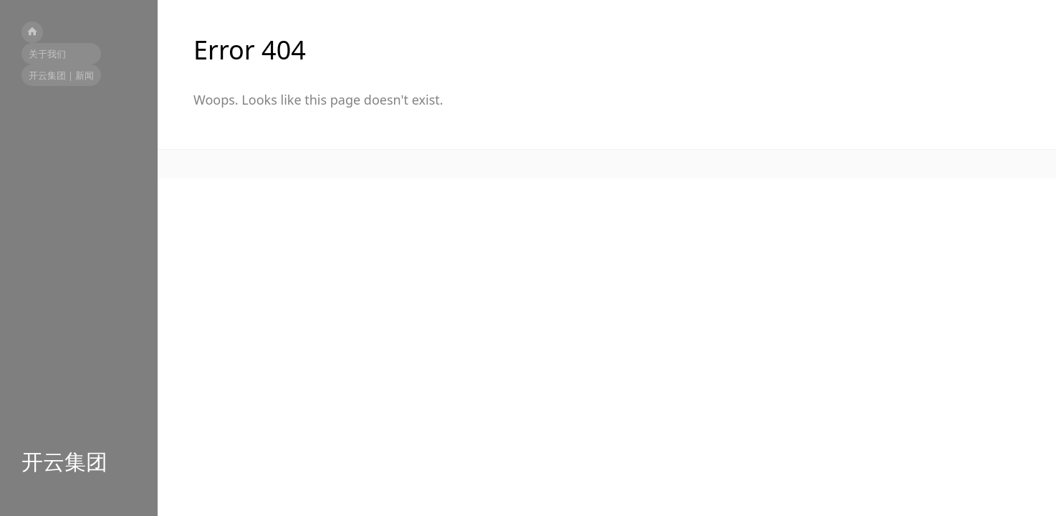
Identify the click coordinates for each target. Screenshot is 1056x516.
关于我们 (47, 53)
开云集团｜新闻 (61, 75)
